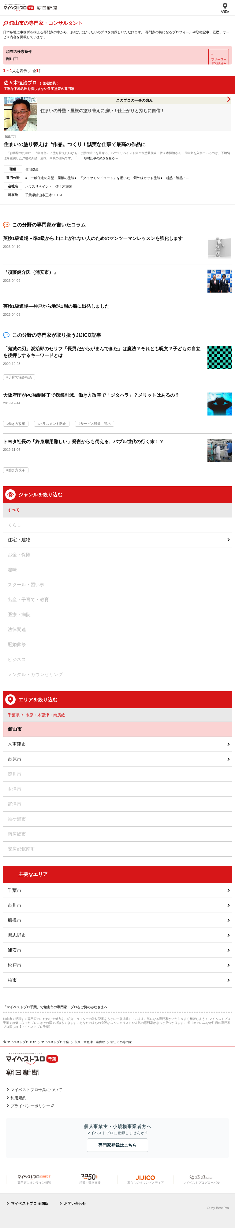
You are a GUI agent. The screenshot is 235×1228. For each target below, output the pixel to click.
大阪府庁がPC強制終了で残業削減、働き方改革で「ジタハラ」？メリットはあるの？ (91, 395)
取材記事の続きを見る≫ (101, 158)
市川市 (14, 905)
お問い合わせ (75, 1203)
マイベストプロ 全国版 (30, 1203)
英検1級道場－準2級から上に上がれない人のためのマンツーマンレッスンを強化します (93, 238)
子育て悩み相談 (20, 377)
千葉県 (14, 715)
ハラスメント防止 (52, 423)
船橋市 (14, 920)
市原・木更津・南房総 (45, 715)
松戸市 (14, 965)
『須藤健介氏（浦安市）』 (30, 272)
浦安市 (14, 950)
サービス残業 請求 (95, 423)
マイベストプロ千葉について (36, 1089)
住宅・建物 (19, 539)
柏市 (12, 980)
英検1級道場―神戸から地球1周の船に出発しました (56, 306)
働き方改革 (16, 423)
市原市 (14, 759)
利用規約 (18, 1098)
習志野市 (17, 935)
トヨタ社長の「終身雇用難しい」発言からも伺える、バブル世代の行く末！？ (83, 441)
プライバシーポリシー (30, 1106)
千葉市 (14, 890)
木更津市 (17, 744)
